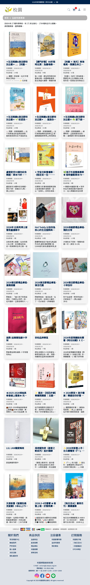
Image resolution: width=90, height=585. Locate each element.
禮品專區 (34, 546)
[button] (68, 9)
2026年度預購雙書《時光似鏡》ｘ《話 (45, 2)
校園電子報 (77, 539)
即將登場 (34, 552)
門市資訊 (13, 546)
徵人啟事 (13, 549)
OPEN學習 (77, 549)
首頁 (6, 17)
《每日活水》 (78, 542)
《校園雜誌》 (78, 546)
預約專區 (55, 546)
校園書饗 (34, 549)
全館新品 (34, 539)
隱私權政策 (14, 556)
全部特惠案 (56, 542)
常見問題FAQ (14, 539)
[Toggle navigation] (84, 10)
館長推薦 (34, 542)
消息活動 (13, 552)
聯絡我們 (13, 542)
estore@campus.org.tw (47, 565)
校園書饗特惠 (57, 539)
